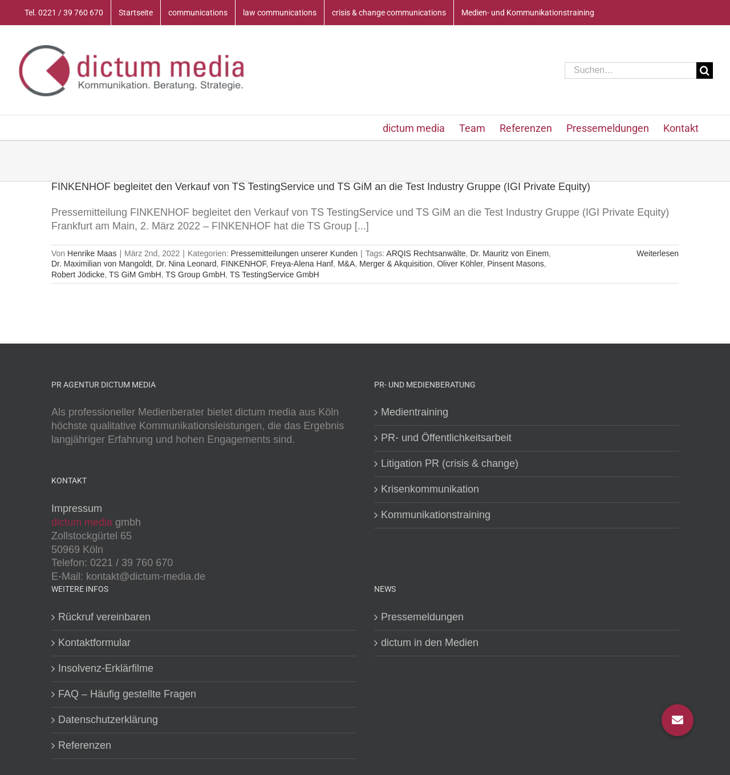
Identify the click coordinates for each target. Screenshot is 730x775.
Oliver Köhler (459, 263)
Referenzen (84, 745)
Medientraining (414, 412)
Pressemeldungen (422, 617)
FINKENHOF (243, 263)
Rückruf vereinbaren (104, 617)
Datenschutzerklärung (108, 719)
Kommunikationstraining (435, 514)
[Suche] (704, 70)
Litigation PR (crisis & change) (449, 463)
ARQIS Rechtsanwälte (425, 253)
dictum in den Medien (429, 642)
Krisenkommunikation (430, 489)
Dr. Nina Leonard (186, 263)
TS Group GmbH (195, 274)
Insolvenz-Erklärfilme (105, 668)
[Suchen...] (630, 70)
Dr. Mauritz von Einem (509, 253)
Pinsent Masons (515, 263)
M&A (346, 263)
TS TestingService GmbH (274, 274)
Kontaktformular (94, 642)
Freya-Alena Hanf (301, 263)
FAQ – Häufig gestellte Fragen (127, 694)
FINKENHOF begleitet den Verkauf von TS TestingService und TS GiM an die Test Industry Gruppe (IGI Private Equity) (320, 186)
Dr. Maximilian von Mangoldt (101, 263)
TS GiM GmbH (135, 274)
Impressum (76, 508)
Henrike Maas (91, 253)
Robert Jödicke (77, 274)
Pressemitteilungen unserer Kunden (294, 253)
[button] (678, 720)
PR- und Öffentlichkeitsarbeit (446, 437)
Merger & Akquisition (395, 263)
